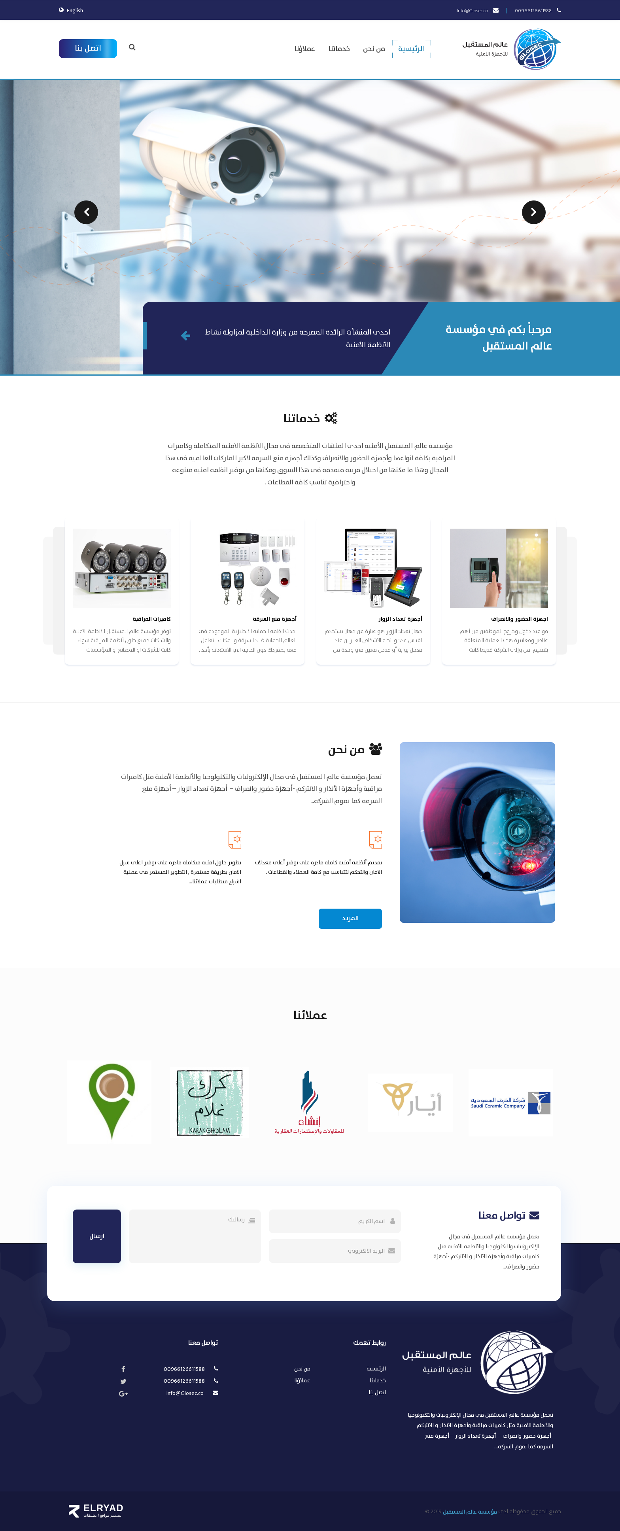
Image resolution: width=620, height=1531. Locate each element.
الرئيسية (411, 49)
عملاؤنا (304, 49)
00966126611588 (533, 11)
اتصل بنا (88, 48)
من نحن (374, 49)
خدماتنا (339, 49)
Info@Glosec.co (472, 11)
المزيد (350, 918)
